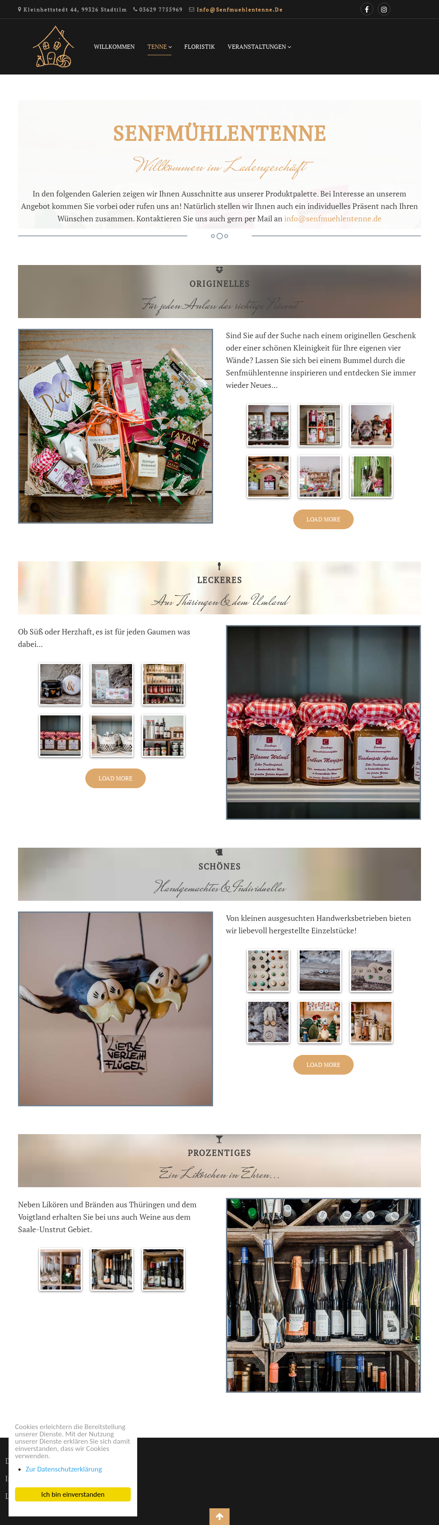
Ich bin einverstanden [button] (73, 1494)
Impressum (24, 1478)
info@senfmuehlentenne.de (240, 9)
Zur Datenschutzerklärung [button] (64, 1469)
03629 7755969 (161, 9)
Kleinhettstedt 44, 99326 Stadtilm (75, 9)
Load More (323, 519)
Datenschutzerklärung (43, 1461)
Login (14, 1496)
